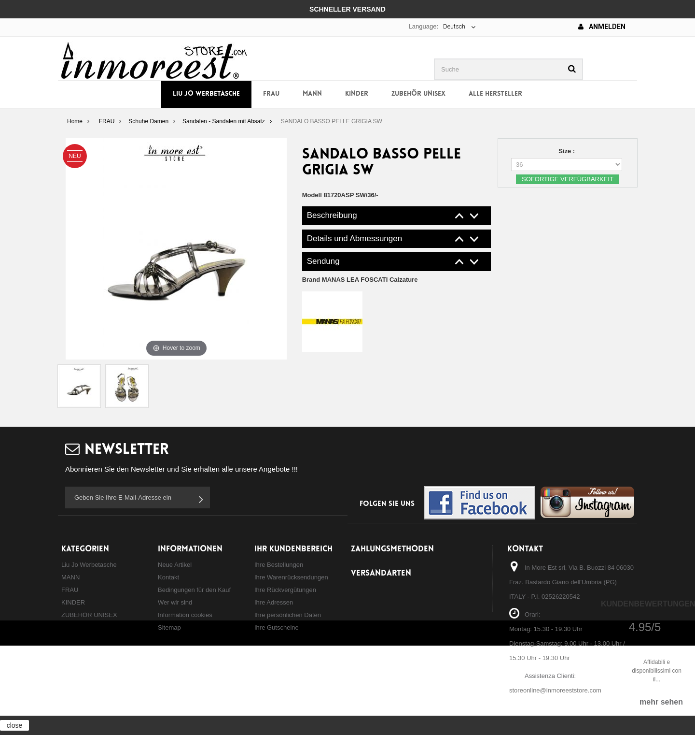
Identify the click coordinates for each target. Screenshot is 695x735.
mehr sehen (661, 702)
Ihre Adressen (273, 602)
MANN (312, 94)
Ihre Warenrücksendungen (291, 577)
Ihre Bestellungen (278, 564)
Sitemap (169, 627)
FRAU (271, 94)
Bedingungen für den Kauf (194, 589)
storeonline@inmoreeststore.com (555, 690)
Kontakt (168, 577)
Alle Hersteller (495, 94)
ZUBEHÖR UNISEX (418, 94)
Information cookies (185, 615)
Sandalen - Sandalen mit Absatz (223, 121)
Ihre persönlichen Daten (287, 615)
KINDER (356, 94)
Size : (567, 151)
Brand (360, 279)
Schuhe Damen (148, 121)
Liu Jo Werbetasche (206, 94)
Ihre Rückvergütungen (285, 589)
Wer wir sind (175, 602)
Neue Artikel (175, 564)
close (15, 725)
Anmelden (602, 26)
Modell (312, 195)
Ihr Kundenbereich (293, 549)
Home (75, 121)
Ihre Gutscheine (276, 627)
